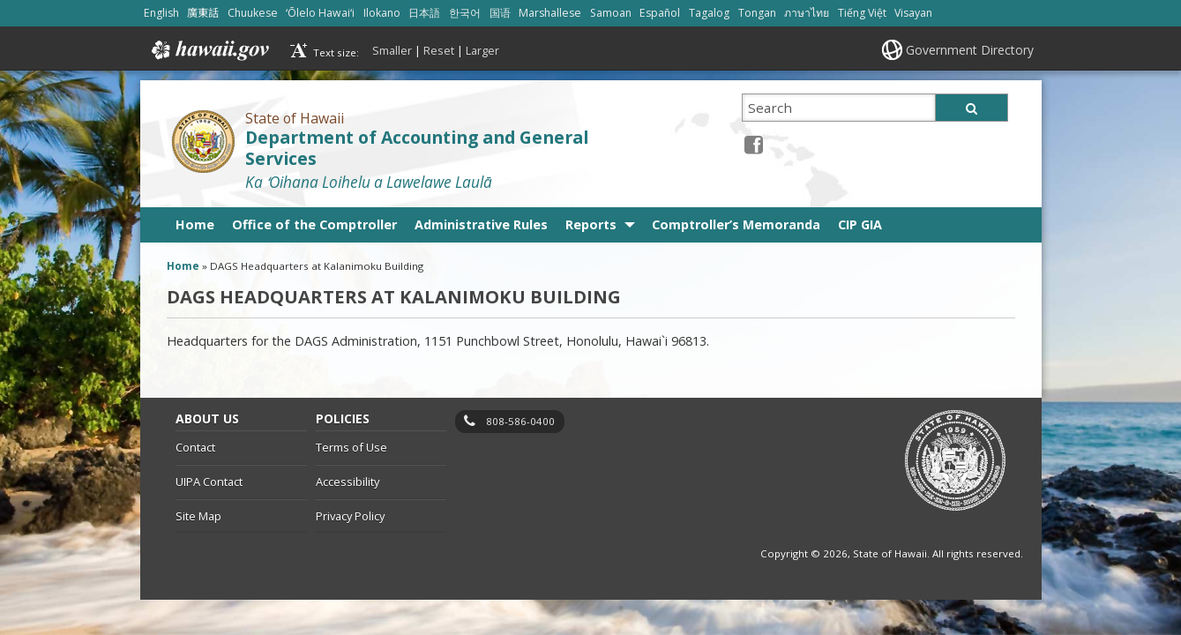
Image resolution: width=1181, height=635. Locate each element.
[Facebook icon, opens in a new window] (753, 144)
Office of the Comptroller (314, 224)
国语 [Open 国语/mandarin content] (500, 12)
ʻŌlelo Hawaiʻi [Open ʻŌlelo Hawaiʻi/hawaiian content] (320, 12)
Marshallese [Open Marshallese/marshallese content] (550, 12)
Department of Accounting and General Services (416, 148)
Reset (438, 50)
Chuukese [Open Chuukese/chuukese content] (253, 12)
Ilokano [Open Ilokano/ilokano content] (381, 12)
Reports (591, 224)
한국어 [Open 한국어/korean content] (465, 12)
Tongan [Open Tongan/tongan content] (757, 12)
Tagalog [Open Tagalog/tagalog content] (709, 12)
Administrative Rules (481, 224)
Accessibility (347, 481)
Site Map (198, 516)
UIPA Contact (209, 481)
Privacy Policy (350, 516)
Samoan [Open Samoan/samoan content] (611, 12)
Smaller (392, 50)
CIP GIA (860, 224)
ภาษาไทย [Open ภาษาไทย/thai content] (806, 12)
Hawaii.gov (209, 50)
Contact (195, 447)
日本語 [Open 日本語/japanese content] (424, 12)
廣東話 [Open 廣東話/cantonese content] (203, 12)
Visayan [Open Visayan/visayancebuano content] (913, 12)
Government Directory (970, 49)
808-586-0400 (520, 421)
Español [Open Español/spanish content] (659, 12)
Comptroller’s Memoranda (736, 224)
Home (195, 224)
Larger (482, 50)
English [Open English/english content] (161, 12)
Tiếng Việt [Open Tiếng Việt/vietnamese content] (862, 12)
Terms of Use (351, 447)
